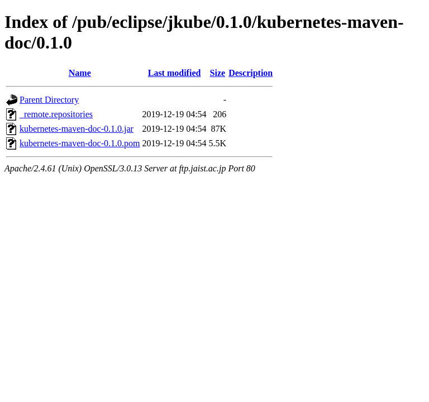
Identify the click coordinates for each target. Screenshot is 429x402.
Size (218, 73)
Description (250, 73)
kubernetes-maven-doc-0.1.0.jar (77, 128)
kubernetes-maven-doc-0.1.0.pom (80, 143)
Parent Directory (49, 99)
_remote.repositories (56, 114)
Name (80, 73)
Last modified (174, 73)
